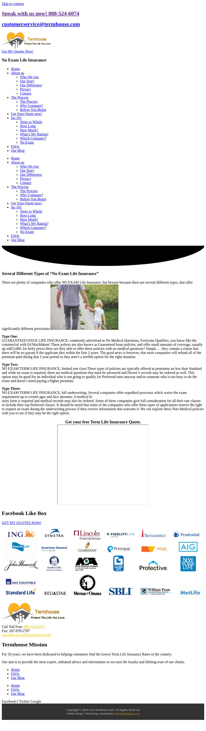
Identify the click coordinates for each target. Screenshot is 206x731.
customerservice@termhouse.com (41, 24)
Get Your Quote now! (26, 114)
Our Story (27, 81)
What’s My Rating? (34, 134)
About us (17, 73)
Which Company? (33, 138)
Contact (25, 93)
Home (15, 69)
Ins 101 (16, 118)
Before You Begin (33, 110)
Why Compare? (31, 106)
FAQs (15, 146)
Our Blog (18, 150)
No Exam (27, 142)
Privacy (25, 89)
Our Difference (31, 85)
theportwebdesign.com (127, 713)
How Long (28, 126)
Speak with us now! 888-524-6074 (40, 13)
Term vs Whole (31, 122)
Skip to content (13, 4)
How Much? (29, 130)
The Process (20, 97)
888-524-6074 (34, 627)
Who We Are (29, 77)
